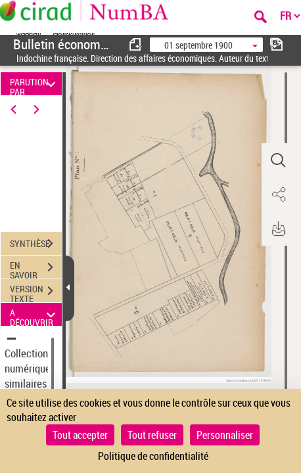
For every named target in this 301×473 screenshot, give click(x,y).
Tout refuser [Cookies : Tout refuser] (152, 435)
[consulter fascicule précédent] (136, 44)
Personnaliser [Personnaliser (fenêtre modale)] (225, 435)
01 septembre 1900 (198, 45)
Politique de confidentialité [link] (153, 456)
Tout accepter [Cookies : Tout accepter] (80, 435)
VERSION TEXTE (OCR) (36, 292)
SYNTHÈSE (36, 244)
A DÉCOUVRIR (34, 314)
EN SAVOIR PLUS (36, 268)
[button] (278, 160)
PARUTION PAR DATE (34, 83)
